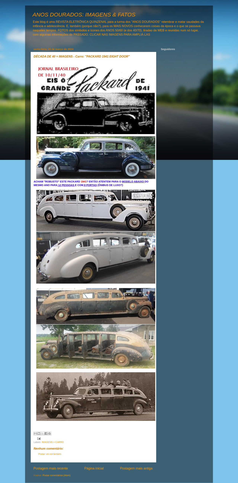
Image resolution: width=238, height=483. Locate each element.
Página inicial (94, 468)
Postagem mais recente (50, 468)
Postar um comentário (49, 454)
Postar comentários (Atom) (56, 475)
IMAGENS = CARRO (53, 442)
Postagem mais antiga (136, 468)
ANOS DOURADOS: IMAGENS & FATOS (84, 15)
